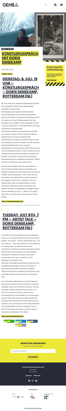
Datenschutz (37, 375)
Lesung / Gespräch (7, 49)
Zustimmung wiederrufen (33, 408)
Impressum (29, 375)
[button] (9, 321)
